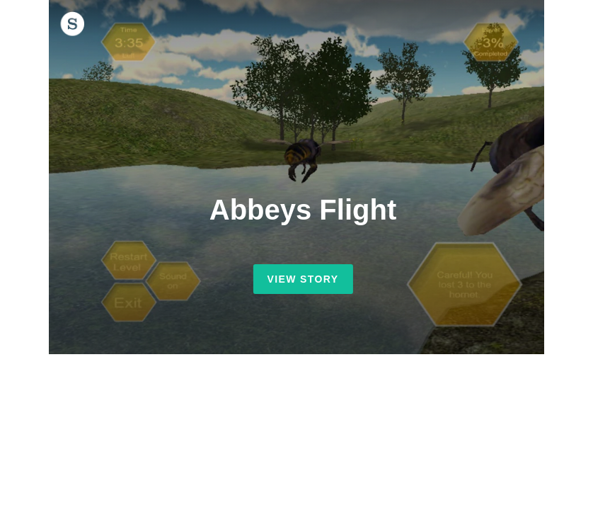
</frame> (303, 177)
